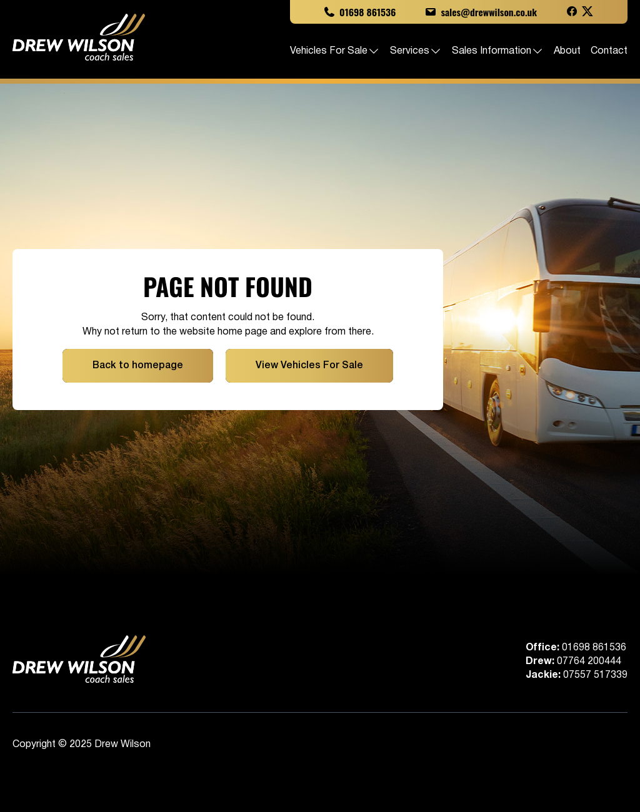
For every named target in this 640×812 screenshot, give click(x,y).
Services (416, 51)
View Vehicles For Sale (309, 365)
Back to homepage (137, 365)
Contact (609, 51)
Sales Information (498, 51)
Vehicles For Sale (335, 51)
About (567, 51)
